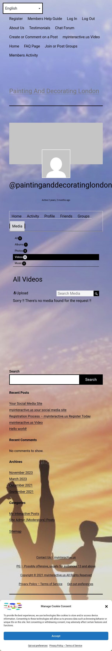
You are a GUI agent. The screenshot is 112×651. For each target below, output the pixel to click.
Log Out (88, 18)
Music (20, 263)
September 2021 (21, 492)
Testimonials (39, 28)
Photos (21, 251)
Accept (56, 641)
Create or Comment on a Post (33, 37)
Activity (33, 216)
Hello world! (18, 429)
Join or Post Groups (61, 46)
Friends (66, 216)
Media (17, 226)
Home (14, 46)
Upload (20, 293)
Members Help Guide (45, 18)
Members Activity (23, 55)
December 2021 (21, 485)
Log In (72, 18)
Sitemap (15, 531)
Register (16, 18)
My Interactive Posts (24, 514)
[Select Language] (23, 8)
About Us (16, 28)
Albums (21, 245)
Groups (83, 216)
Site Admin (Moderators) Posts (32, 520)
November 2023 (21, 473)
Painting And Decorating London (54, 91)
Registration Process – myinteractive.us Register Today (50, 416)
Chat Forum (64, 28)
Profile (49, 216)
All (18, 238)
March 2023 (18, 479)
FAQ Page (32, 46)
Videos (21, 257)
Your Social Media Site (25, 403)
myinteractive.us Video (81, 37)
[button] (106, 612)
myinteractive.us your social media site (37, 410)
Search (14, 371)
